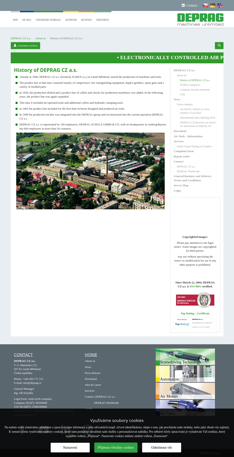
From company (185, 104)
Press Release (92, 373)
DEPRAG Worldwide (188, 171)
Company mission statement (195, 89)
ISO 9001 (195, 286)
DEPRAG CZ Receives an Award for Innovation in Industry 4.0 (197, 124)
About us (40, 38)
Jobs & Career (93, 384)
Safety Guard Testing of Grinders (194, 146)
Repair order (182, 156)
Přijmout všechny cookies (116, 447)
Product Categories (190, 84)
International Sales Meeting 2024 (197, 117)
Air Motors (86, 16)
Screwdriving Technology (48, 16)
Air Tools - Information (188, 136)
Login (177, 190)
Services (179, 141)
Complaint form (184, 151)
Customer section (26, 45)
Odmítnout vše (161, 447)
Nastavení (70, 447)
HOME (91, 354)
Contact (179, 161)
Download (180, 131)
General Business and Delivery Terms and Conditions (193, 178)
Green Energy (102, 16)
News (177, 99)
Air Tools (27, 16)
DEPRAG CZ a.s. (21, 38)
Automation (71, 16)
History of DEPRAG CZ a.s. (195, 80)
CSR (182, 94)
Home (15, 16)
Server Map (181, 185)
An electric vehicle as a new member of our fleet (195, 111)
